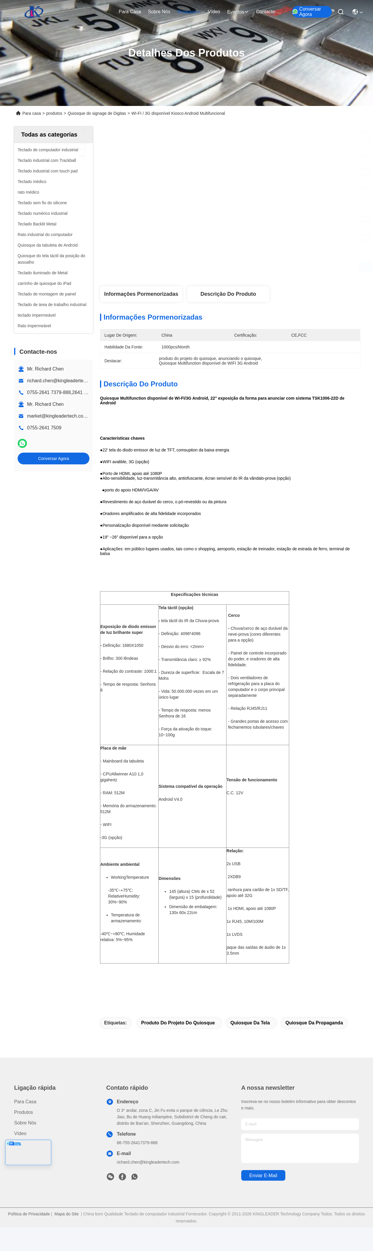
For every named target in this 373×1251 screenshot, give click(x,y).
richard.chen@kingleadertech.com (63, 380)
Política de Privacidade (29, 1214)
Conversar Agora (306, 11)
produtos (189, 11)
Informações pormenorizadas (141, 294)
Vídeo (214, 11)
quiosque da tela (250, 1022)
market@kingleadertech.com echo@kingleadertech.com (87, 415)
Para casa (130, 11)
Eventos (238, 11)
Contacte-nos (270, 11)
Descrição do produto (228, 294)
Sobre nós (159, 11)
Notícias (22, 1144)
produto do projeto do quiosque (178, 1022)
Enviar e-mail (263, 1175)
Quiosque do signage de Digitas (97, 113)
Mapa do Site (66, 1214)
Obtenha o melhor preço (286, 267)
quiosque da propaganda (314, 1022)
